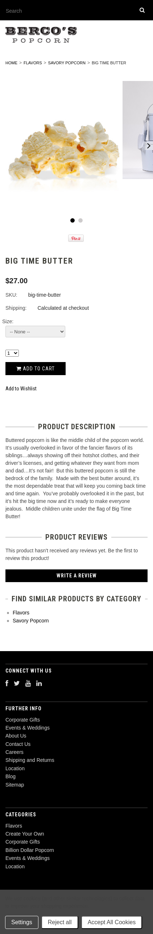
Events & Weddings (27, 858)
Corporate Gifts (22, 842)
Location (15, 866)
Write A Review (77, 575)
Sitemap (14, 785)
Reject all (60, 922)
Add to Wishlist (21, 388)
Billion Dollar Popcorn (29, 850)
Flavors (33, 63)
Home (11, 63)
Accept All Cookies (112, 922)
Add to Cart (35, 368)
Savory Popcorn (67, 63)
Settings (21, 922)
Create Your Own (24, 834)
